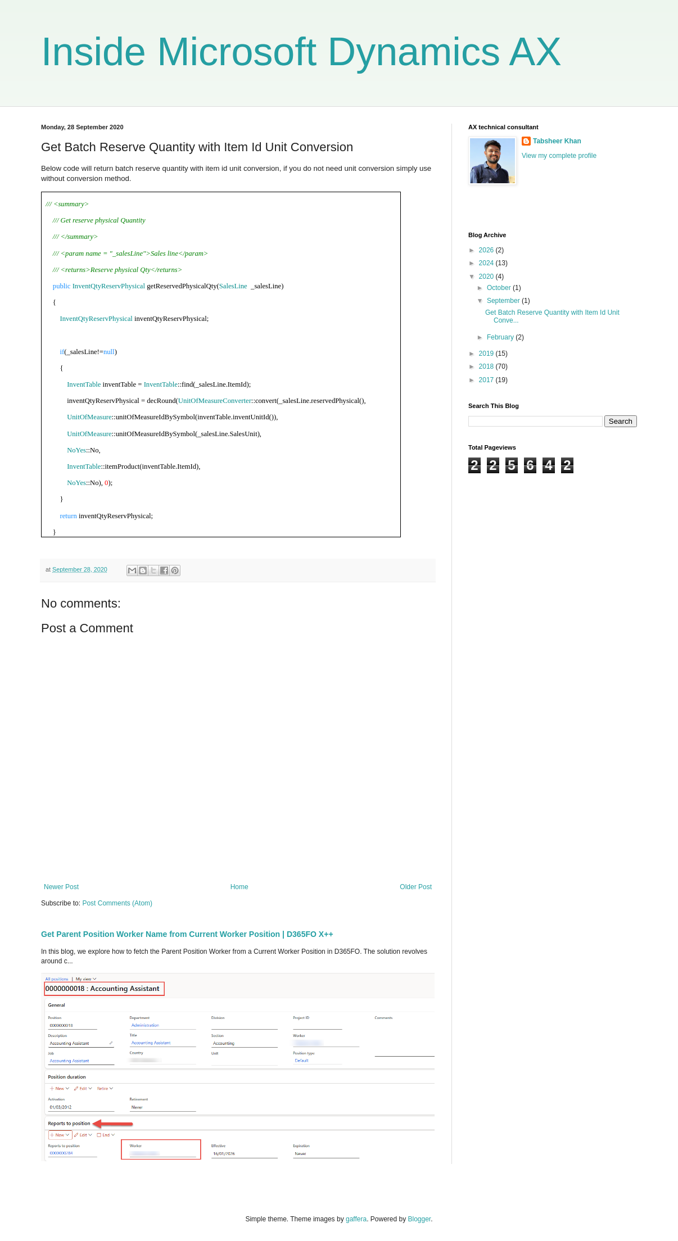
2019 (487, 353)
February (501, 337)
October (500, 288)
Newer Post (61, 887)
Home (239, 887)
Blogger (419, 1219)
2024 (487, 263)
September (504, 301)
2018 (487, 366)
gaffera (356, 1219)
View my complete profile (559, 156)
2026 (487, 250)
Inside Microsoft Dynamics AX (301, 52)
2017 (487, 380)
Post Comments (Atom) (117, 903)
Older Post (416, 887)
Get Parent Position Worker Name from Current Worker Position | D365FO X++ (187, 934)
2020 (487, 276)
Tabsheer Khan (557, 141)
